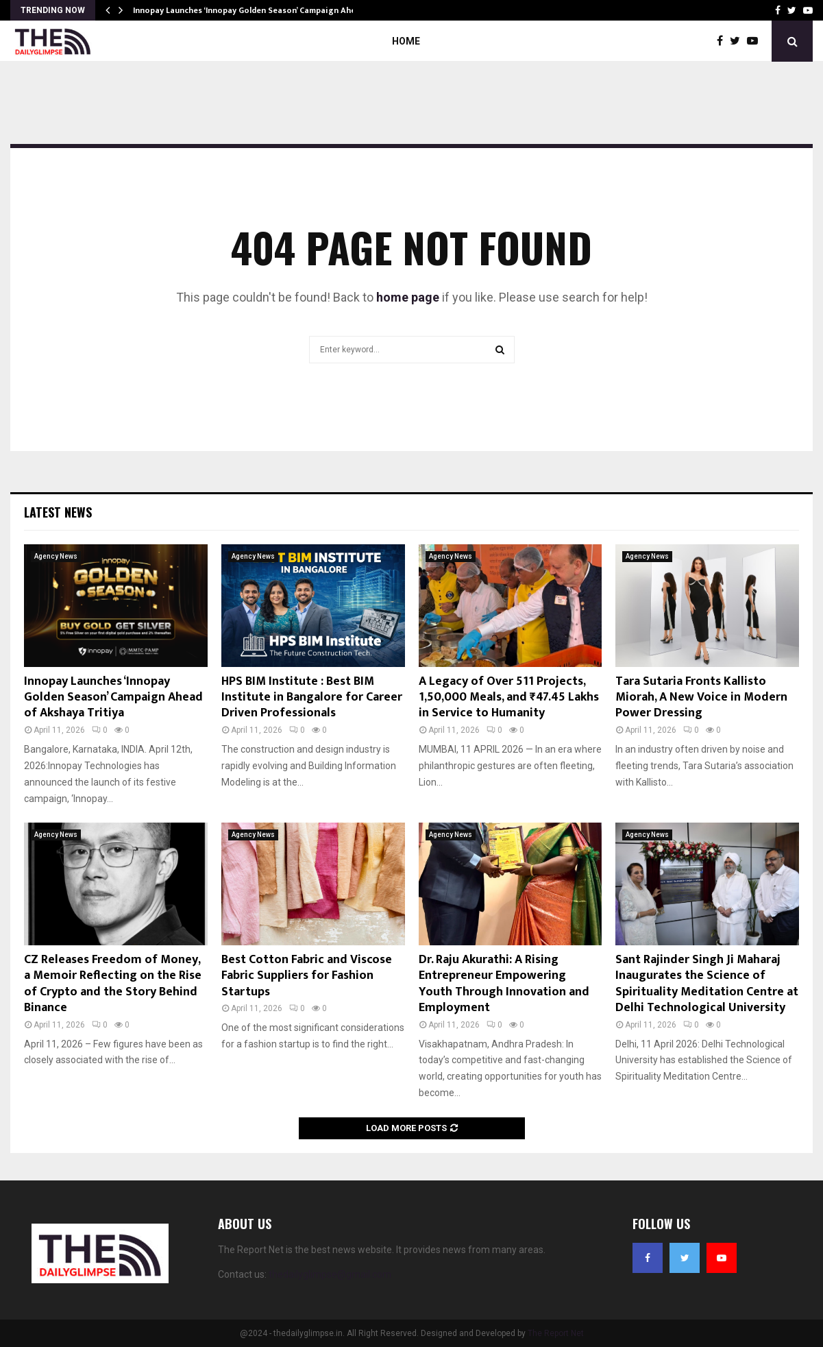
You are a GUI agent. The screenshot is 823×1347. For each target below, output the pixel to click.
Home (406, 41)
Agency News (55, 556)
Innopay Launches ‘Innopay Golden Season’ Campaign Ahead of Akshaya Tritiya (113, 697)
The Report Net (556, 1333)
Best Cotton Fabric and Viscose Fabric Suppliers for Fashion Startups (306, 975)
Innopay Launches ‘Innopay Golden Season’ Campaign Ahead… (252, 10)
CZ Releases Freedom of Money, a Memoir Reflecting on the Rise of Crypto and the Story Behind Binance (112, 983)
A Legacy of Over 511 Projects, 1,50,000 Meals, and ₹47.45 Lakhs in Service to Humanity (509, 697)
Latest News (58, 512)
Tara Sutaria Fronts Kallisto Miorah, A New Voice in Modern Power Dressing (701, 697)
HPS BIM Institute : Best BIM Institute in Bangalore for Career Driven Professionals (311, 697)
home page (407, 297)
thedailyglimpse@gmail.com (330, 1274)
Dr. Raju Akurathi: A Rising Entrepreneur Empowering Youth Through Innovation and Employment (504, 983)
